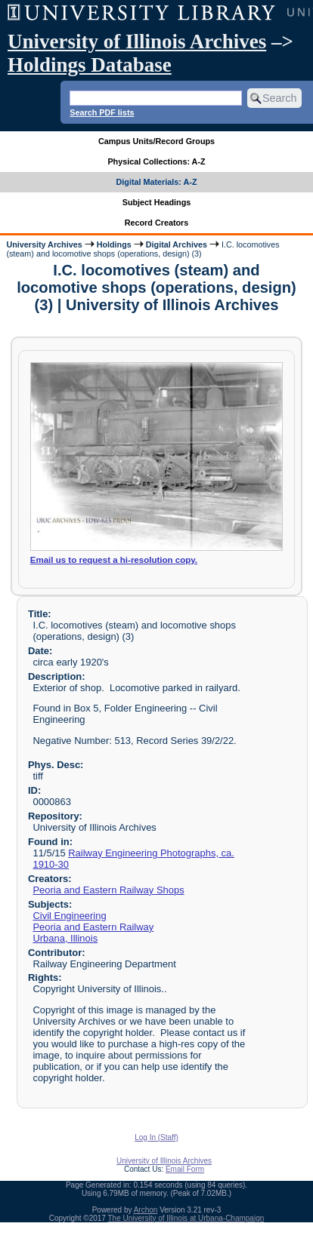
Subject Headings (156, 202)
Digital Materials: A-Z (156, 181)
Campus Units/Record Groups (156, 141)
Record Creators (157, 222)
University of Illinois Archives (137, 41)
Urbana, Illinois (65, 938)
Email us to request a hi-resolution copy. (113, 559)
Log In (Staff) (156, 1137)
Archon (146, 1210)
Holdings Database (90, 65)
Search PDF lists (102, 112)
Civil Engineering (69, 915)
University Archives (44, 244)
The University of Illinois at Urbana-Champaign (186, 1218)
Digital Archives (176, 244)
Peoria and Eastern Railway (93, 927)
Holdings (114, 244)
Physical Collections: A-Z (156, 161)
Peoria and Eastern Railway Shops (108, 890)
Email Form (185, 1169)
